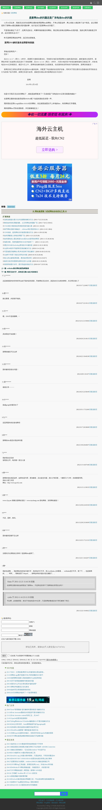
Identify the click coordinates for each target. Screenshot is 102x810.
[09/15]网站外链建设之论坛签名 (18, 687)
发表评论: (7, 618)
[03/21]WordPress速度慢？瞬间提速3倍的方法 (22, 730)
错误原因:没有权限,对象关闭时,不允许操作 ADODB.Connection (31, 747)
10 (3, 400)
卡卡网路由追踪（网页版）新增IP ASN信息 (24, 770)
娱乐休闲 (64, 8)
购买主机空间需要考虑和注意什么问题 (17, 261)
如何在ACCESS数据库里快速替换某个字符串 (25, 744)
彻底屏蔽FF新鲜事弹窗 (17, 776)
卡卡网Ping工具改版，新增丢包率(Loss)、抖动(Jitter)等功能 (30, 764)
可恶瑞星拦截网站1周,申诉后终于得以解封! (19, 252)
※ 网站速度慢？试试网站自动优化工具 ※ (49, 211)
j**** (5, 453)
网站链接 (32, 630)
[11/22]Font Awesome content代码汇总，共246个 (23, 715)
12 (3, 364)
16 (3, 293)
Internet (11, 207)
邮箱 (31, 626)
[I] (31, 660)
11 (3, 382)
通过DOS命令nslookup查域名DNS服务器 (18, 245)
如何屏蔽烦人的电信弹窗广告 (14, 236)
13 (3, 346)
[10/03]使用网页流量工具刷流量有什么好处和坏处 (24, 678)
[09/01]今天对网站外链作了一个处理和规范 (22, 693)
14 (3, 329)
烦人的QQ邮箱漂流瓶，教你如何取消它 (18, 258)
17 (3, 275)
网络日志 (6, 8)
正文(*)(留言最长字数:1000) (11, 639)
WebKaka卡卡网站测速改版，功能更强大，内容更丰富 (28, 767)
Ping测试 (47, 803)
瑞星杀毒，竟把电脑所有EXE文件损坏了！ (19, 242)
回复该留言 (93, 285)
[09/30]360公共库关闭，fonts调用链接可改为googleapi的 (26, 724)
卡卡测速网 (50, 800)
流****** (7, 364)
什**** (6, 400)
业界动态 (29, 8)
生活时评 (52, 8)
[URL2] (9, 660)
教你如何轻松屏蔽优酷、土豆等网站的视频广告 (21, 223)
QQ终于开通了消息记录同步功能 (15, 255)
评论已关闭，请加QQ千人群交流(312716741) (45, 647)
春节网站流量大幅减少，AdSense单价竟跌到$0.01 (21, 229)
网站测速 (39, 803)
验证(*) (21, 635)
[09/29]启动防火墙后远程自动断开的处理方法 (23, 727)
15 (3, 311)
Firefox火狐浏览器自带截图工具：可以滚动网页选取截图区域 (30, 779)
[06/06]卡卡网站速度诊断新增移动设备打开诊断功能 (25, 736)
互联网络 (17, 8)
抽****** (6, 530)
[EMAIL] (16, 660)
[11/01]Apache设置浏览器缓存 (17, 718)
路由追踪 (55, 803)
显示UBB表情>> (52, 660)
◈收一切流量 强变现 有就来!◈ (49, 114)
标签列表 (76, 8)
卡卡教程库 (59, 800)
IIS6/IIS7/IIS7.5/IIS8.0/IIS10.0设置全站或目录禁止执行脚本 (29, 758)
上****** (7, 275)
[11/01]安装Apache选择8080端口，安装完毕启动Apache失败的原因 (30, 733)
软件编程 (41, 8)
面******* (7, 382)
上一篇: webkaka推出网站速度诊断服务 (15, 268)
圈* (4, 566)
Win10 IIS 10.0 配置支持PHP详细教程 (22, 785)
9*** (4, 513)
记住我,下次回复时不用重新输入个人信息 (24, 656)
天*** (6, 311)
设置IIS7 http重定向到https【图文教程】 (23, 782)
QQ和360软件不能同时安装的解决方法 (17, 248)
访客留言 (87, 8)
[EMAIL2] (23, 660)
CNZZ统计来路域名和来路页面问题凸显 (18, 226)
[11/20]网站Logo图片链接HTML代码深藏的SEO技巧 (25, 675)
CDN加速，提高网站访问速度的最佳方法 (18, 232)
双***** (7, 329)
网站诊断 (62, 803)
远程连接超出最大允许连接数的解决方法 (18, 220)
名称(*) (31, 622)
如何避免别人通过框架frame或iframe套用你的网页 (21, 239)
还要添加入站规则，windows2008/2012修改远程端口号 (28, 761)
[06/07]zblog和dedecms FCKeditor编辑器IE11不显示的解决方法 (28, 721)
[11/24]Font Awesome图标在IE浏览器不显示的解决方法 (26, 712)
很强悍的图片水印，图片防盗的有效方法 (18, 264)
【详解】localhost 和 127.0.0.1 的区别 (22, 773)
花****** (7, 346)
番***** (6, 473)
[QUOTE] (42, 660)
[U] (34, 660)
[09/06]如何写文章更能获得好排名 (19, 690)
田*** (5, 435)
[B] (29, 660)
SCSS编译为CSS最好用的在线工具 (21, 753)
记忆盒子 (42, 800)
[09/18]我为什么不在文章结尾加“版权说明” (22, 684)
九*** (5, 417)
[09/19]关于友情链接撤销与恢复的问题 (20, 681)
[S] (37, 660)
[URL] (4, 660)
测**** (5, 495)
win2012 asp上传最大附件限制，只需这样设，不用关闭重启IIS (31, 756)
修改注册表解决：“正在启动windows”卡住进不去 (26, 750)
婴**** (6, 293)
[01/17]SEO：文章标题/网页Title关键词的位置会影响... (26, 672)
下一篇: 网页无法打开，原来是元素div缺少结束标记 (19, 272)
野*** (5, 548)
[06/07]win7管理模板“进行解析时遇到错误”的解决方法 (26, 709)
